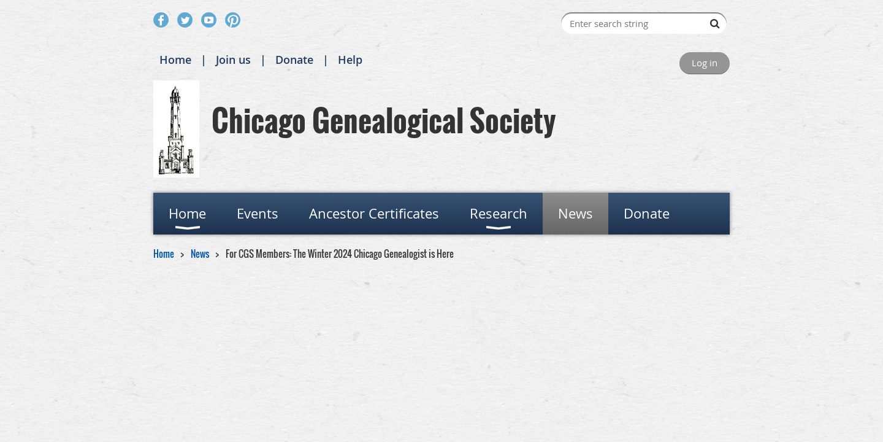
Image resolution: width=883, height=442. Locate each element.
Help (350, 59)
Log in (704, 62)
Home (175, 59)
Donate (294, 59)
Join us (233, 59)
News (200, 253)
